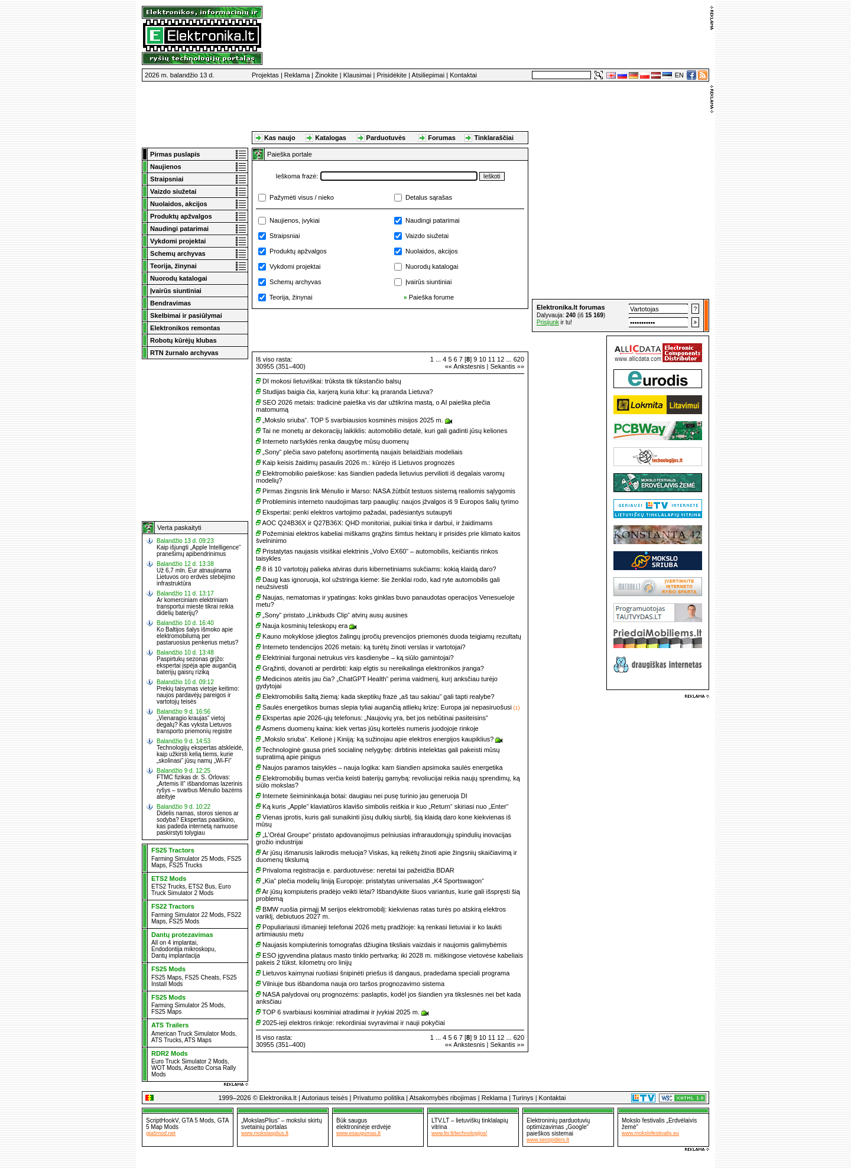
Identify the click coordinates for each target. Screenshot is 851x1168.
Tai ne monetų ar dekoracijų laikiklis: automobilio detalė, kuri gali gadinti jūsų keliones (385, 430)
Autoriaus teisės (324, 1097)
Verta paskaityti (179, 527)
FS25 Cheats (202, 977)
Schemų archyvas (295, 281)
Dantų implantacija (175, 955)
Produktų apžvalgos (298, 251)
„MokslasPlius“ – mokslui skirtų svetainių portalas (281, 1123)
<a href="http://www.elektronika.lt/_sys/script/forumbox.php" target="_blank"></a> (620, 315)
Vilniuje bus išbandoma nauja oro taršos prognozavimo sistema (353, 983)
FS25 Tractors (172, 850)
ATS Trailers (170, 1025)
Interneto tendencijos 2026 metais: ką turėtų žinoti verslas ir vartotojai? (364, 646)
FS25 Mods (184, 921)
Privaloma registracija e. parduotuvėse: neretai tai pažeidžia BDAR (358, 870)
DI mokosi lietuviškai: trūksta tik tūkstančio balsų (331, 381)
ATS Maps (198, 1040)
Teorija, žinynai (291, 297)
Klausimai (357, 75)
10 (482, 359)
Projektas (265, 75)
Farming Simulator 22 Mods (187, 915)
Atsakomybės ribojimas (443, 1097)
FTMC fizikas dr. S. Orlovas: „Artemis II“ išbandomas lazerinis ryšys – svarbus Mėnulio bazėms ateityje (199, 787)
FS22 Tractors (172, 906)
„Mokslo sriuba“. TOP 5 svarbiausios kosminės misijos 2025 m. (352, 420)
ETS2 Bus (202, 886)
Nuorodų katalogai (431, 266)
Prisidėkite (391, 75)
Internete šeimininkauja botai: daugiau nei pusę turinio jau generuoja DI (364, 795)
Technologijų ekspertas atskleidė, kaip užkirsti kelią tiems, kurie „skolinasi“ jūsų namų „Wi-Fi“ (200, 754)
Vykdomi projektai (294, 266)
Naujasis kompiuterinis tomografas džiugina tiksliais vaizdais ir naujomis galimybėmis (384, 944)
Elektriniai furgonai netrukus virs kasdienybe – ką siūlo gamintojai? (357, 657)
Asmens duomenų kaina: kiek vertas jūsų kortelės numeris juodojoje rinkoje (370, 728)
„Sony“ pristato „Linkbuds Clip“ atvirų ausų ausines (335, 615)
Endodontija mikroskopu (183, 949)
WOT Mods (166, 1068)
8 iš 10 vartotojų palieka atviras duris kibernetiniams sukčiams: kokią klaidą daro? (379, 568)
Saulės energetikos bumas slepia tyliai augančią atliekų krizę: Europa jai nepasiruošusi (387, 707)
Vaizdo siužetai (427, 235)
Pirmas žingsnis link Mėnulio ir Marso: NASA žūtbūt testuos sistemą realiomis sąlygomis (388, 490)
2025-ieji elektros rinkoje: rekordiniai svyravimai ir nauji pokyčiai (353, 1022)
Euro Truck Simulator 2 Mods (191, 889)
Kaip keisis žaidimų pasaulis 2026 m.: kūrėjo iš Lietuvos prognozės (358, 462)
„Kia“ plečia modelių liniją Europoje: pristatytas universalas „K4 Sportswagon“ (373, 880)
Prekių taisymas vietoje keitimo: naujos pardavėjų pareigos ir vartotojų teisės (198, 695)
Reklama (297, 75)
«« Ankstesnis (465, 366)
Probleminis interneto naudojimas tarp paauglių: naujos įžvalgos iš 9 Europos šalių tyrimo (390, 501)
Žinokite (326, 75)
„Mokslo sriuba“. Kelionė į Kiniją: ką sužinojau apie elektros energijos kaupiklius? (377, 739)
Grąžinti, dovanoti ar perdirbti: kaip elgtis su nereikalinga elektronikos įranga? (373, 668)
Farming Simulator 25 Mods (187, 858)
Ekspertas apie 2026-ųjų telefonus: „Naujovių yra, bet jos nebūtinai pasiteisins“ (375, 717)
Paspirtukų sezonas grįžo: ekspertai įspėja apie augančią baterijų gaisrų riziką (196, 665)
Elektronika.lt (278, 1097)
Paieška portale (289, 154)
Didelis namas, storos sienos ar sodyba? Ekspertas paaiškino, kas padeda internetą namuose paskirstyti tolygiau (198, 823)
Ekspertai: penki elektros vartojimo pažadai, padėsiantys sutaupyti (357, 512)
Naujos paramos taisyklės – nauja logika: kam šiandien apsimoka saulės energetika (382, 767)
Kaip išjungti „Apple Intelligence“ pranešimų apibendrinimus (199, 550)
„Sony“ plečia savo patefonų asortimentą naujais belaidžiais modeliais (362, 452)
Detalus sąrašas (428, 197)
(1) (516, 708)
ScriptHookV (162, 1120)
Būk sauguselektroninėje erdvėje (363, 1123)
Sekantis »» (507, 366)
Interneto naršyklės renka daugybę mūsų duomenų (335, 441)
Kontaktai (463, 75)
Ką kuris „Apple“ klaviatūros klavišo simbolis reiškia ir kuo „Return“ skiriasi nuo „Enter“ (385, 806)
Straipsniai (284, 235)
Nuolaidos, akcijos (431, 251)
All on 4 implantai (173, 942)
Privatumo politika (378, 1097)
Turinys (523, 1097)
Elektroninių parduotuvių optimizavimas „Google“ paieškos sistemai (558, 1127)
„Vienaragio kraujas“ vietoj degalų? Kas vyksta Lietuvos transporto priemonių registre (194, 724)
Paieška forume (431, 297)
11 (491, 359)
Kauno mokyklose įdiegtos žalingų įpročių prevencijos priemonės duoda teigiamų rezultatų (391, 636)
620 (519, 359)
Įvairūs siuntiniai (428, 281)
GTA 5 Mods (197, 1120)
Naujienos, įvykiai (294, 220)
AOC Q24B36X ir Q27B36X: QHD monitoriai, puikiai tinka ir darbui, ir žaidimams (377, 522)
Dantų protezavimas (182, 934)
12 (500, 359)
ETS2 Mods (168, 878)
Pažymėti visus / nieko (301, 197)
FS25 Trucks (185, 865)
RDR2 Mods (169, 1053)
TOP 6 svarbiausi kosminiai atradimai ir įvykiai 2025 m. (341, 1012)
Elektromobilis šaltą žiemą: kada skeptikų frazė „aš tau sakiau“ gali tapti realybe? (378, 696)
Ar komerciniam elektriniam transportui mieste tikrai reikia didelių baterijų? (195, 606)
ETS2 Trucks (168, 886)
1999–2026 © (238, 1097)
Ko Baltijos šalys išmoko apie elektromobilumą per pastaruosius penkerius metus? (197, 636)
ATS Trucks (166, 1040)
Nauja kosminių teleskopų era (304, 625)
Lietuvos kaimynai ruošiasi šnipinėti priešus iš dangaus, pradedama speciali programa (385, 973)
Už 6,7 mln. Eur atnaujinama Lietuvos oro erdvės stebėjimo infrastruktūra (196, 577)
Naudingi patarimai (432, 220)
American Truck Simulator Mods (193, 1033)
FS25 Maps (166, 977)
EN (679, 75)
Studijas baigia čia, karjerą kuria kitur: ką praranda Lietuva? (347, 391)
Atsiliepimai (428, 75)
